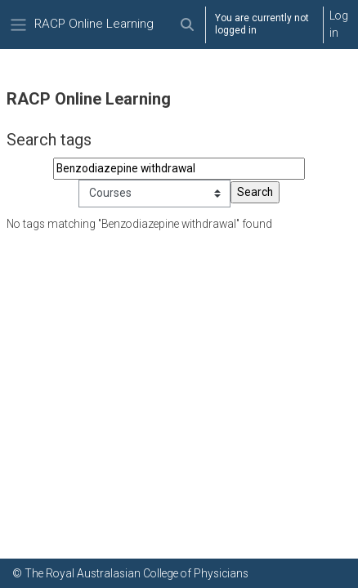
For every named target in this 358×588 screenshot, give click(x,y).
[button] (187, 24)
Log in (338, 24)
